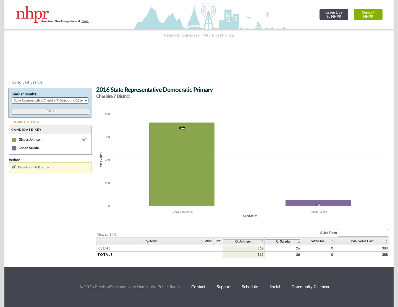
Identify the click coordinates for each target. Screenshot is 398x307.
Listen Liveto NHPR (333, 14)
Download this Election (30, 167)
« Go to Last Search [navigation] (25, 82)
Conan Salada (29, 148)
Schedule (250, 287)
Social (274, 287)
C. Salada (283, 241)
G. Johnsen (243, 241)
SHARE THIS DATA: (26, 122)
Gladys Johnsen (30, 139)
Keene (104, 248)
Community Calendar (310, 287)
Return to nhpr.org (218, 35)
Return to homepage (181, 35)
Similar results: (24, 94)
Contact (198, 287)
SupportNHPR (368, 14)
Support (224, 287)
